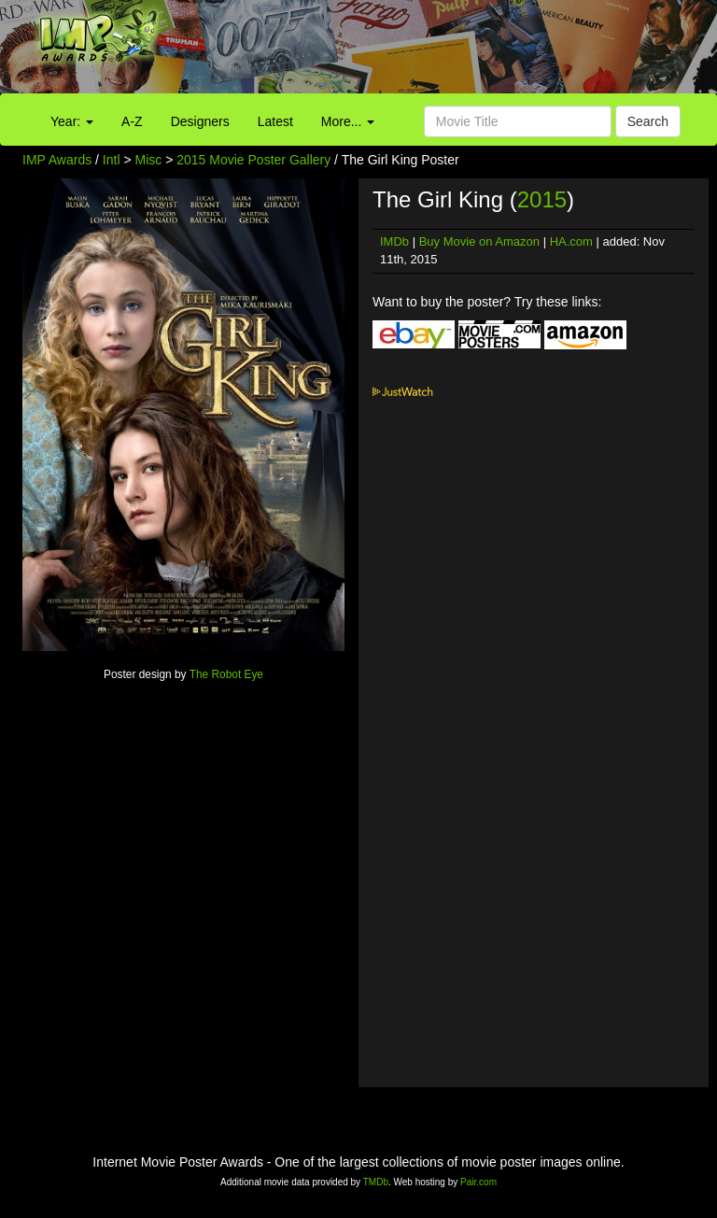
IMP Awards (56, 159)
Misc (148, 159)
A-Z (132, 121)
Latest (275, 121)
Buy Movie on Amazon (479, 241)
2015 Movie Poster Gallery (253, 159)
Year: (71, 121)
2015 (542, 199)
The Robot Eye (226, 674)
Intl (111, 159)
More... (347, 121)
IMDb (394, 241)
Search (647, 121)
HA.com (571, 241)
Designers (200, 121)
